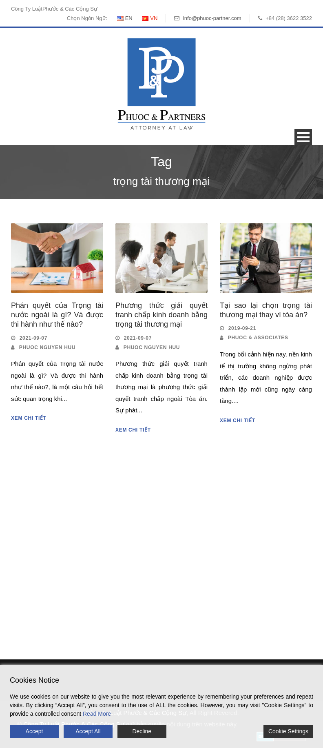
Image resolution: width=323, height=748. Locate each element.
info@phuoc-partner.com (212, 18)
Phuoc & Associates (258, 338)
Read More (97, 713)
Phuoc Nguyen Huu (47, 347)
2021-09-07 (33, 338)
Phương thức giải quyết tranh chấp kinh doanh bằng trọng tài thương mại (161, 315)
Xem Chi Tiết (28, 418)
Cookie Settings (288, 731)
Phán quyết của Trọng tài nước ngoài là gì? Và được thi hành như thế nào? (57, 315)
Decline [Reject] (141, 731)
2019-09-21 (242, 328)
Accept (34, 731)
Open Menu (303, 137)
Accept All (87, 731)
